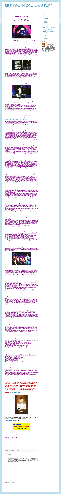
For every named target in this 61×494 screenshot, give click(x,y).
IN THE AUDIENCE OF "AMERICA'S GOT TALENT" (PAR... (49, 32)
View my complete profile (45, 51)
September (45, 21)
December (45, 17)
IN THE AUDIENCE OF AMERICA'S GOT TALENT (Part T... (49, 28)
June (44, 34)
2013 (44, 14)
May (44, 35)
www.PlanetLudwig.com (11, 420)
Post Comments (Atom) (12, 482)
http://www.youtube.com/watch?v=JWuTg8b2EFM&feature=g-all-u (16, 119)
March (45, 38)
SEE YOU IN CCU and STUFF (29, 6)
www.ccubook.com (15, 392)
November (45, 18)
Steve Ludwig (49, 42)
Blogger (34, 488)
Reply (8, 462)
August (45, 22)
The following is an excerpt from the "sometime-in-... (48, 25)
